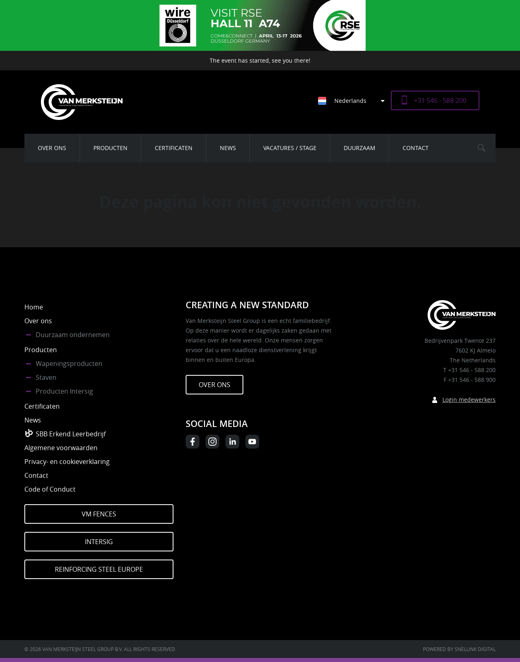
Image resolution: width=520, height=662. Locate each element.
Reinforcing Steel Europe (99, 569)
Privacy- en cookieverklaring (67, 461)
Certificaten (174, 148)
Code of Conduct (50, 489)
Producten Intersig (64, 391)
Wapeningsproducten (69, 363)
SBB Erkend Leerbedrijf (71, 433)
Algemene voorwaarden (61, 447)
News (228, 148)
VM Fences (99, 514)
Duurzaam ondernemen (73, 334)
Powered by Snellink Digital (459, 649)
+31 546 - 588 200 (440, 100)
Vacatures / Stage (289, 148)
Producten (110, 148)
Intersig (99, 541)
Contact (416, 148)
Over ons (52, 148)
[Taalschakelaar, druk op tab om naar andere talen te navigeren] (354, 101)
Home (33, 307)
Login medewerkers (469, 399)
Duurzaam (359, 148)
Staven (46, 377)
